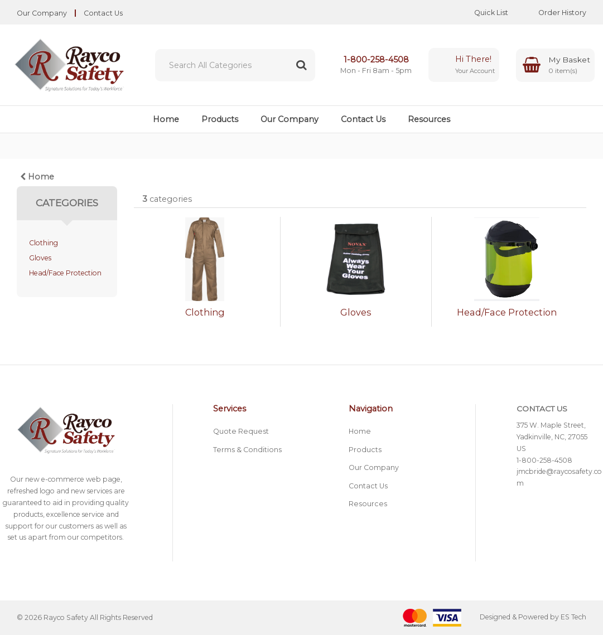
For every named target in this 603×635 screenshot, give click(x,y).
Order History (554, 12)
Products (219, 119)
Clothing (43, 243)
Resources (429, 119)
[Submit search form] (301, 65)
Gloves (40, 258)
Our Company (42, 13)
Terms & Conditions (247, 449)
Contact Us (103, 13)
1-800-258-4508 (376, 60)
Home (166, 119)
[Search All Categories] (235, 65)
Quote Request (241, 431)
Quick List (482, 12)
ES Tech (573, 617)
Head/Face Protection (65, 273)
